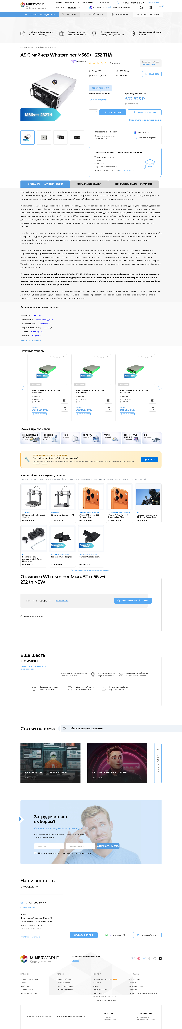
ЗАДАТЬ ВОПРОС (83, 935)
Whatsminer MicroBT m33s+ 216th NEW (46, 391)
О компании (87, 2)
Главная (23, 47)
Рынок (96, 986)
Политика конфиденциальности (143, 993)
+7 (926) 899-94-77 (109, 1017)
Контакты (133, 983)
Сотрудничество (136, 986)
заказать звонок (154, 2)
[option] (52, 96)
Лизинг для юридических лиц (145, 120)
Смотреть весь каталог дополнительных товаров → (91, 570)
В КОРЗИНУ (115, 112)
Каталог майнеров (39, 47)
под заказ (36, 336)
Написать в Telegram (121, 8)
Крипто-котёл (26, 990)
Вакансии (133, 990)
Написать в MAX (98, 7)
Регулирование (100, 990)
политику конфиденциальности (76, 853)
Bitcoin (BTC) (37, 332)
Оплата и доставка (72, 2)
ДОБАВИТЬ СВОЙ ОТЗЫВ (134, 601)
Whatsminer (44, 324)
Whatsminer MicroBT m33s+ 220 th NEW (134, 391)
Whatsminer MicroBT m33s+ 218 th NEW (90, 391)
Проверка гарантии (104, 2)
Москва (75, 961)
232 (45, 328)
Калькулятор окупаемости (104, 1000)
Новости (59, 2)
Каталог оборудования (30, 979)
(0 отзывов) (61, 600)
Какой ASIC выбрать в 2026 (104, 997)
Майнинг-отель (63, 983)
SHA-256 (37, 315)
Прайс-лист (25, 986)
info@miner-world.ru (30, 937)
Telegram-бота (125, 170)
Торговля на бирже (65, 986)
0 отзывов (115, 63)
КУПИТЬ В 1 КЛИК (145, 112)
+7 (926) (132, 2)
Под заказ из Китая (100, 88)
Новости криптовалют (105, 979)
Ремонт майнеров (64, 979)
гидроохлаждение (44, 320)
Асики (53, 47)
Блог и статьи (99, 993)
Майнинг (97, 983)
